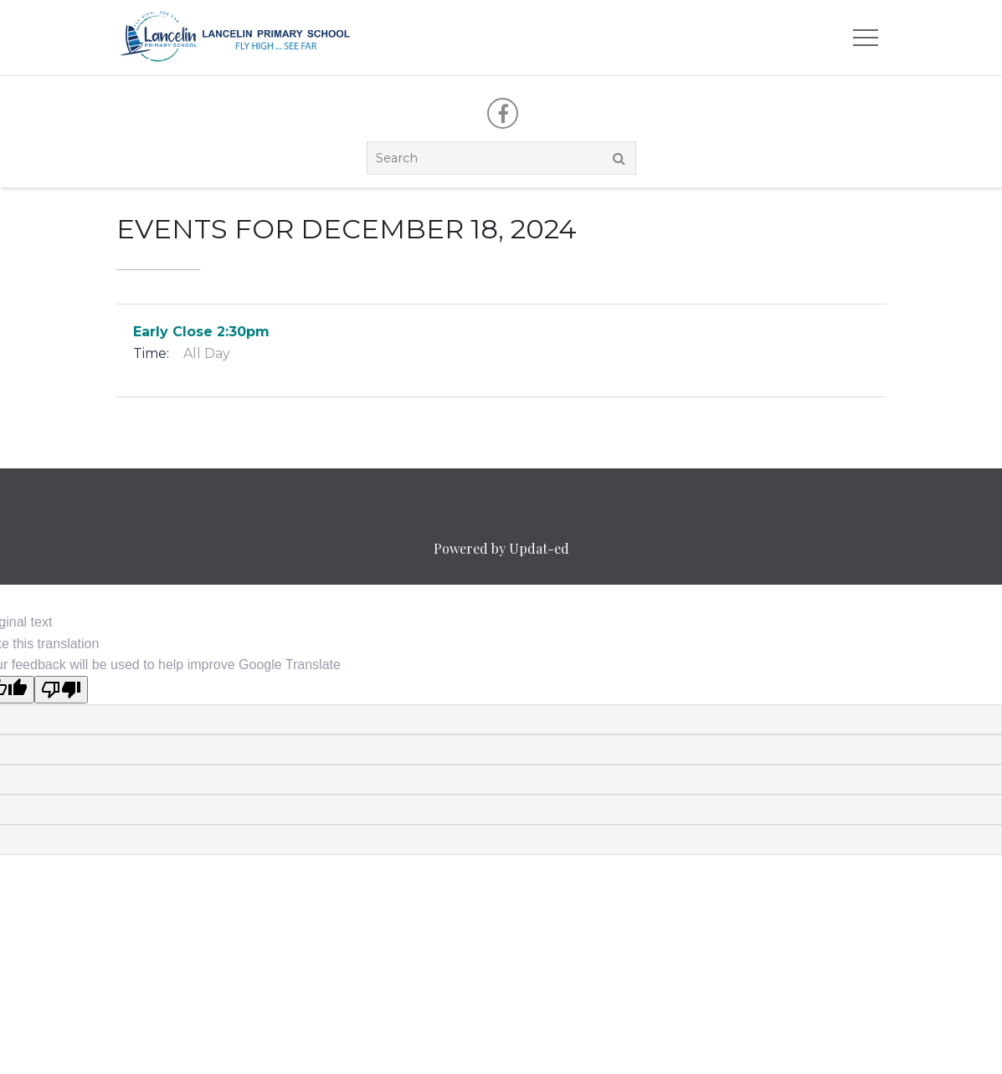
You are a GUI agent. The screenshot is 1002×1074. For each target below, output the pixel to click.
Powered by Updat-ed (501, 548)
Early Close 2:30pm (201, 332)
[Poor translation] (61, 689)
